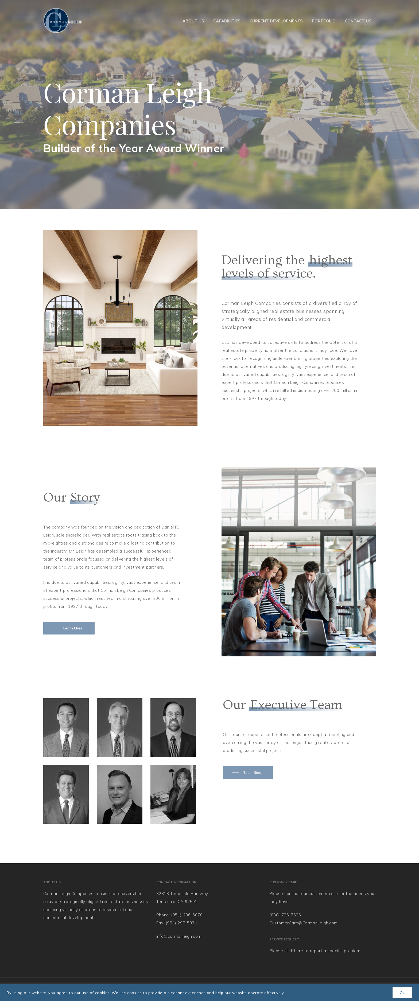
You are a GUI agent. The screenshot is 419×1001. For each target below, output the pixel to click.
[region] (209, 992)
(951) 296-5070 (187, 914)
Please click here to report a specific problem (314, 950)
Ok (402, 992)
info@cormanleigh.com (178, 936)
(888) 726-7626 (285, 914)
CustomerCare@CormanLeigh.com (303, 922)
